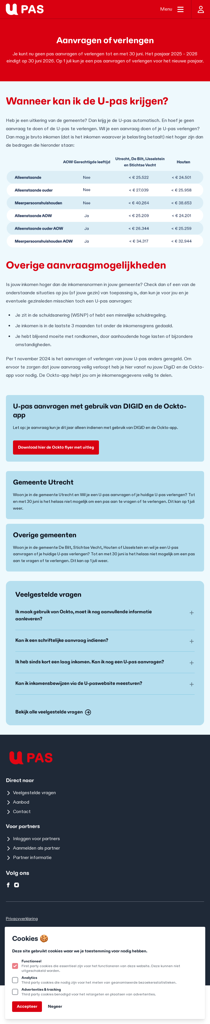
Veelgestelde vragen (31, 793)
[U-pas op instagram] (16, 884)
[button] (105, 616)
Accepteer (27, 1006)
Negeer (55, 1006)
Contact (18, 812)
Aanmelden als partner (33, 848)
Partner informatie (29, 858)
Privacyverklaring (22, 918)
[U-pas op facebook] (8, 884)
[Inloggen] (200, 9)
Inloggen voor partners (33, 839)
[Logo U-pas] (24, 9)
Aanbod (17, 802)
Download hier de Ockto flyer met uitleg (56, 447)
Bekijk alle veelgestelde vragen (53, 712)
